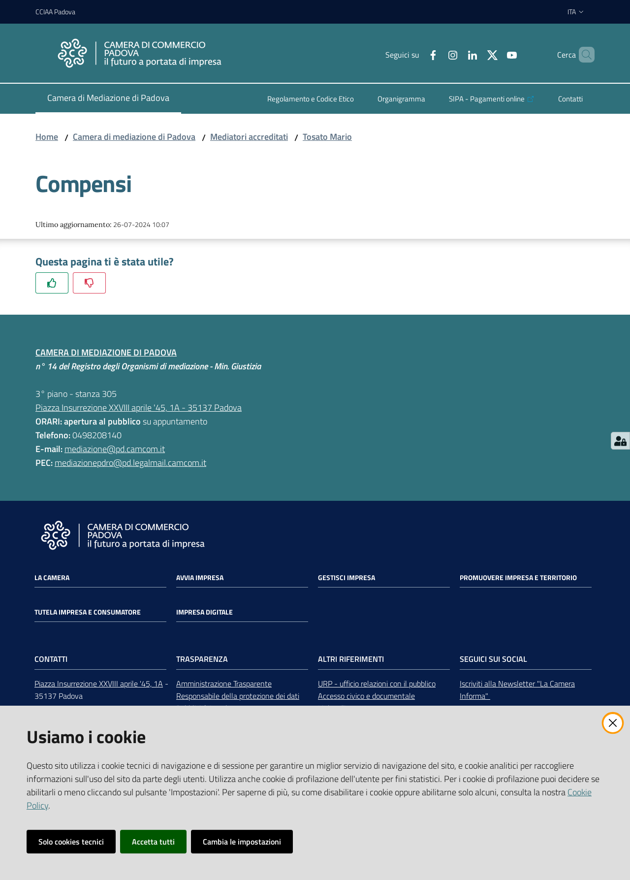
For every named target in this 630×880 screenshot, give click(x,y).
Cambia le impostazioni (242, 841)
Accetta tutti (153, 841)
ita (576, 11)
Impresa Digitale (204, 612)
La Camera (51, 578)
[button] (583, 54)
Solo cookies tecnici (71, 841)
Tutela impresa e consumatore (87, 612)
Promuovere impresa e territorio (518, 578)
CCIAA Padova (55, 11)
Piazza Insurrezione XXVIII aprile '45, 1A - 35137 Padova (138, 407)
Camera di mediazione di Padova (134, 136)
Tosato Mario (327, 136)
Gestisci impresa (346, 578)
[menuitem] (108, 99)
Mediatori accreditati (249, 136)
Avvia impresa (199, 578)
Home (46, 136)
